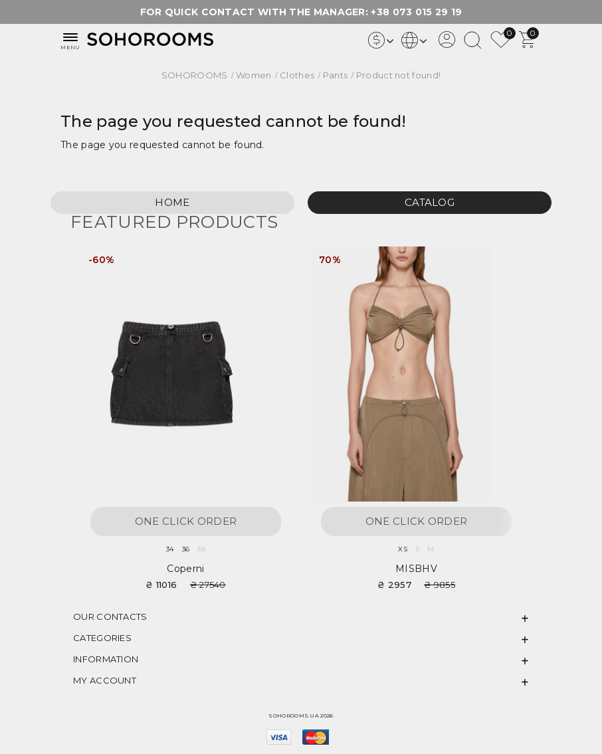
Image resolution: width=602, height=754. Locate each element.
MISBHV (416, 569)
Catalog (429, 202)
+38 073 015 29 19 (416, 12)
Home (172, 202)
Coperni (185, 569)
